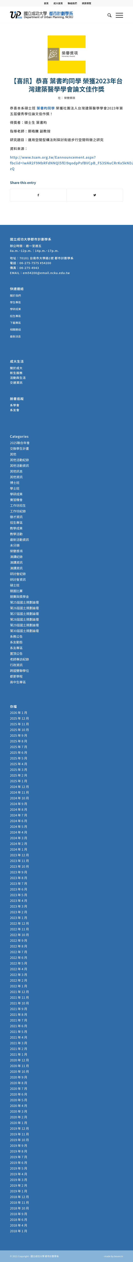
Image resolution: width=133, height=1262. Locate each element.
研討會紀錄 (18, 574)
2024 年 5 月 (18, 826)
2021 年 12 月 (19, 991)
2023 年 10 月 (19, 866)
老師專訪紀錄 (19, 659)
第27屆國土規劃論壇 (24, 613)
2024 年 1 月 (18, 849)
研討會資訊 (18, 579)
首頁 (46, 3)
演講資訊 (16, 562)
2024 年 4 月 (18, 832)
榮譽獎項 (69, 98)
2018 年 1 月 (18, 1231)
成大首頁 (58, 3)
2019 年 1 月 (18, 1191)
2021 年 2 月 (18, 1048)
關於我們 (15, 295)
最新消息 (15, 336)
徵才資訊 (16, 517)
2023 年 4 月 (18, 900)
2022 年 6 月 (18, 957)
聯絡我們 (72, 3)
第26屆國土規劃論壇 (24, 608)
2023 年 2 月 (18, 912)
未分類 (14, 545)
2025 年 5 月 (18, 758)
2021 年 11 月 (19, 997)
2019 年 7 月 (18, 1157)
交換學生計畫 (19, 448)
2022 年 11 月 (19, 929)
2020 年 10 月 (19, 1071)
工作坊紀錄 (18, 511)
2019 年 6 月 (18, 1162)
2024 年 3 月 (18, 838)
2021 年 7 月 (18, 1020)
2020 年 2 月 (18, 1117)
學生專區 (15, 302)
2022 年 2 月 (18, 980)
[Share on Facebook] (38, 195)
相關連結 (15, 329)
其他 (13, 454)
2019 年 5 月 (18, 1168)
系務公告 (16, 636)
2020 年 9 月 (18, 1077)
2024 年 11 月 (19, 792)
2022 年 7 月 (18, 952)
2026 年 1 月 (18, 712)
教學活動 (16, 534)
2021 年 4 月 (18, 1037)
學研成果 (15, 309)
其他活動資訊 (19, 465)
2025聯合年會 (20, 442)
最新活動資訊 (19, 539)
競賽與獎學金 (19, 596)
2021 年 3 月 (18, 1043)
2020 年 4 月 (18, 1105)
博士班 (14, 482)
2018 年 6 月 (18, 1219)
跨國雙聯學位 (19, 670)
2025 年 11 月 (19, 724)
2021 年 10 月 (19, 1003)
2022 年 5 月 (18, 963)
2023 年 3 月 (18, 906)
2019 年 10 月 (19, 1140)
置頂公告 (16, 653)
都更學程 (16, 676)
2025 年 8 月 (18, 741)
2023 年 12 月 (19, 855)
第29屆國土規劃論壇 (24, 625)
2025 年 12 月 (19, 718)
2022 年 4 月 (18, 969)
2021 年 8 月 (18, 1014)
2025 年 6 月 (18, 752)
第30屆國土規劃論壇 (24, 630)
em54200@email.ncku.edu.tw (46, 273)
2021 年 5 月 (18, 1031)
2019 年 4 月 (18, 1174)
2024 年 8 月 (18, 809)
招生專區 (15, 316)
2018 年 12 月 (19, 1196)
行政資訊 (16, 665)
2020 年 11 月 (19, 1065)
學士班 (14, 488)
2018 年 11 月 (19, 1202)
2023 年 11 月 (19, 860)
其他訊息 (16, 471)
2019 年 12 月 (19, 1128)
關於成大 (16, 368)
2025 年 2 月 (18, 775)
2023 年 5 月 (18, 895)
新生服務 (16, 373)
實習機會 (16, 499)
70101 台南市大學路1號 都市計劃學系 (46, 258)
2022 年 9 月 (18, 940)
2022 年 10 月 (19, 934)
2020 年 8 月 (18, 1083)
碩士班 (14, 585)
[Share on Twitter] (95, 195)
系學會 (14, 405)
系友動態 (16, 642)
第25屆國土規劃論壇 (24, 602)
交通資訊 (16, 382)
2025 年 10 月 (19, 729)
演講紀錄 (16, 556)
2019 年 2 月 (18, 1185)
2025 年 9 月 (18, 735)
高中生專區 (18, 682)
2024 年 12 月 (19, 786)
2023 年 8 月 (18, 878)
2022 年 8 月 (18, 946)
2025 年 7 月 (18, 746)
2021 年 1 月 (18, 1054)
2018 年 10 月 (19, 1208)
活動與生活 (18, 378)
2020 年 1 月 (18, 1122)
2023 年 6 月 (18, 889)
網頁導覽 (86, 3)
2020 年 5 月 (18, 1100)
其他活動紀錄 (19, 460)
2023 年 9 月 (18, 872)
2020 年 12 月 (19, 1060)
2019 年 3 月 (18, 1179)
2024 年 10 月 (19, 798)
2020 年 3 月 (18, 1111)
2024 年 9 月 (18, 803)
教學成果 (16, 528)
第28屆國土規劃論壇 (24, 619)
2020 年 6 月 (18, 1094)
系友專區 (16, 648)
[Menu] (117, 15)
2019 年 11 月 (19, 1134)
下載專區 (15, 323)
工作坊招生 (18, 505)
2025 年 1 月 (18, 781)
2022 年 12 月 (19, 923)
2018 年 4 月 (18, 1225)
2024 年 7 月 (18, 815)
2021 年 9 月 (18, 1009)
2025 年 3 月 (18, 769)
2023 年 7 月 (18, 883)
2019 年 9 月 (18, 1145)
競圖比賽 (16, 591)
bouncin (118, 1256)
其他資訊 (16, 477)
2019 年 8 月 (18, 1151)
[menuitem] (46, 3)
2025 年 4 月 (18, 764)
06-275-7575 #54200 (35, 263)
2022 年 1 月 (18, 986)
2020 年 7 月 (18, 1088)
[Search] (107, 15)
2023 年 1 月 (18, 917)
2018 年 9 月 (18, 1214)
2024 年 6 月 (18, 821)
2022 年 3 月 (18, 974)
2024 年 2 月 (18, 843)
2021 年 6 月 (18, 1026)
